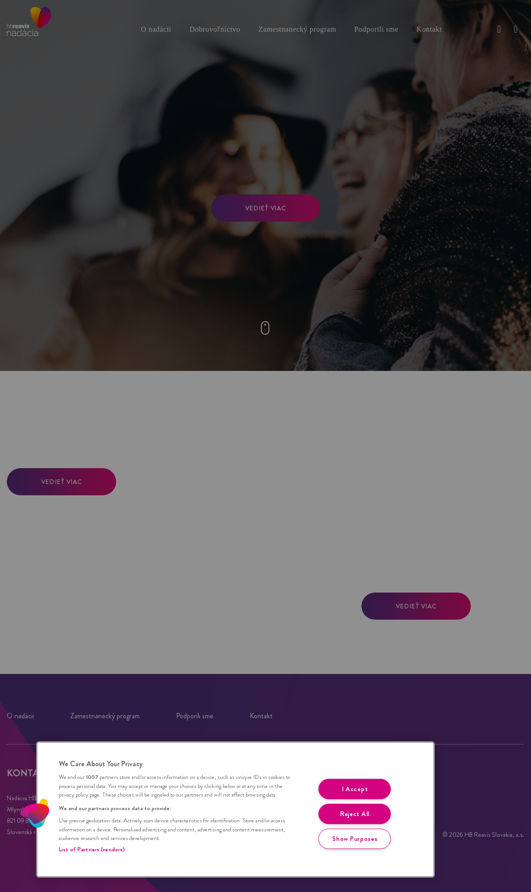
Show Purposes (354, 838)
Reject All (355, 813)
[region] (235, 809)
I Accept (355, 788)
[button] (34, 813)
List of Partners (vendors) (92, 849)
